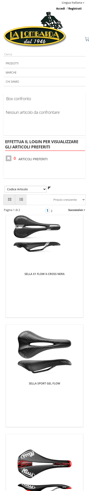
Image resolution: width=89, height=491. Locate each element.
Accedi (60, 8)
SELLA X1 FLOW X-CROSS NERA (44, 217)
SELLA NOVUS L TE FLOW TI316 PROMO (44, 418)
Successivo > (76, 210)
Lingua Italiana (73, 3)
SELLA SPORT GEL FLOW (44, 318)
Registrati (74, 8)
